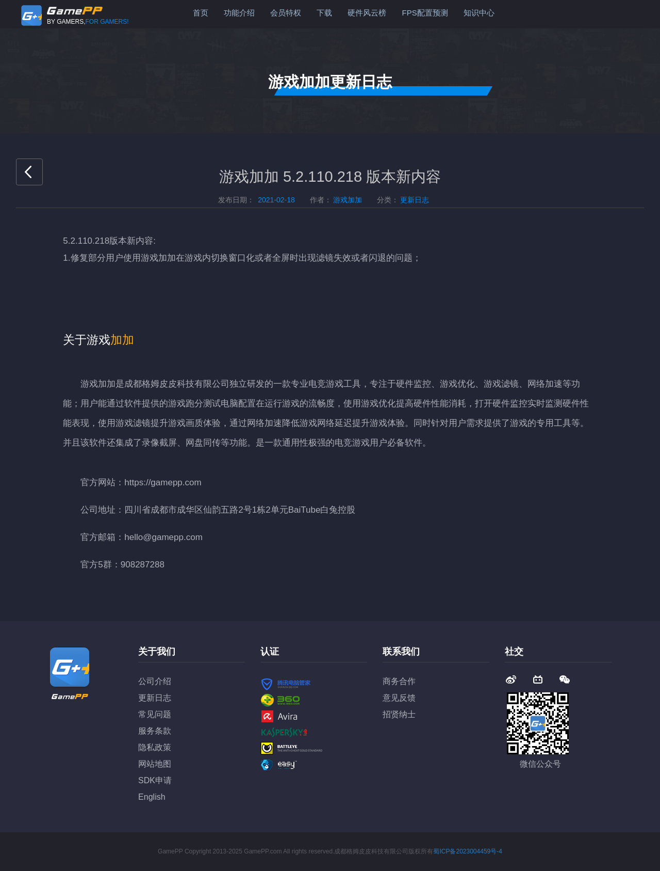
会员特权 (285, 12)
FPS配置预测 (425, 12)
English (151, 797)
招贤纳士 (399, 714)
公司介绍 (154, 681)
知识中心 (479, 12)
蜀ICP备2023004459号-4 (467, 851)
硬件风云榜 (367, 12)
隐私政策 (154, 747)
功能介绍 (239, 12)
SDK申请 (155, 780)
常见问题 (154, 714)
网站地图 (154, 763)
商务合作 (399, 681)
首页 (200, 12)
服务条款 (154, 730)
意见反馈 (399, 697)
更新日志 (154, 697)
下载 (324, 12)
